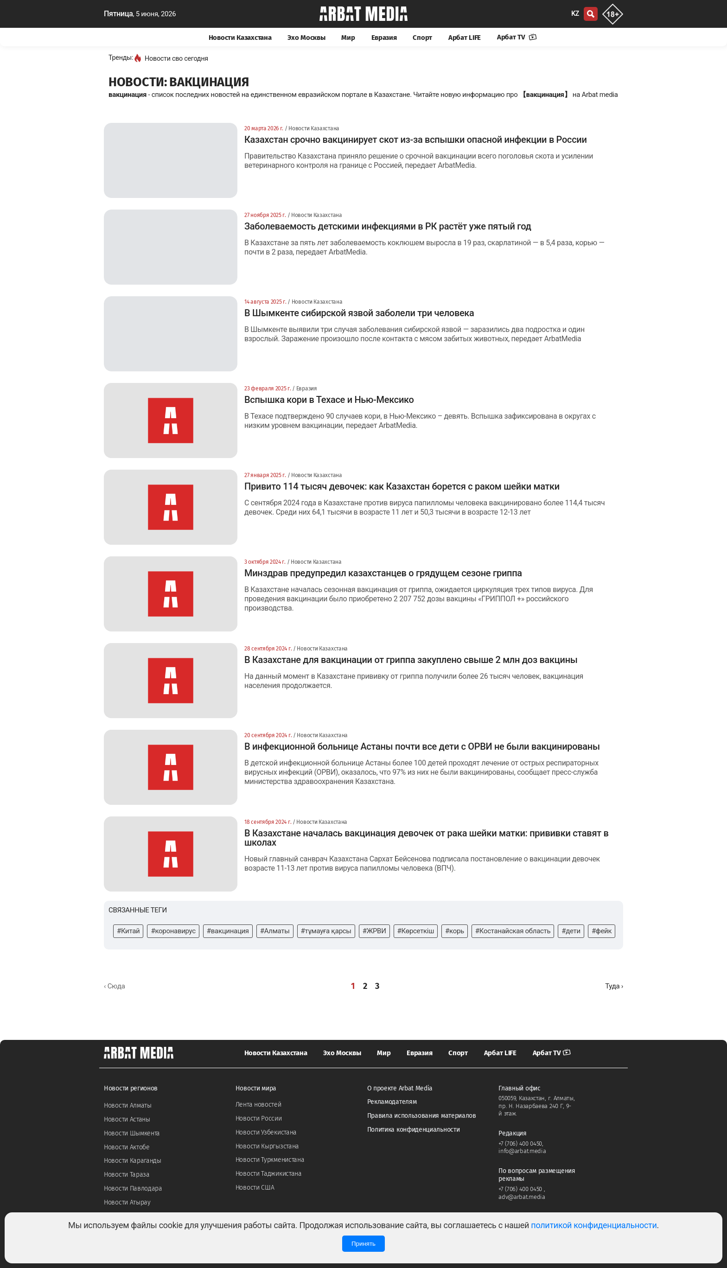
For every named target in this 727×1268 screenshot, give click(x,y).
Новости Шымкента (132, 1133)
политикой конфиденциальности (594, 1225)
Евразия (384, 37)
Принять (363, 1243)
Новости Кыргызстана (267, 1146)
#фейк (602, 931)
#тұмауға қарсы (326, 931)
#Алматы (275, 931)
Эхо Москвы (306, 37)
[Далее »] (614, 986)
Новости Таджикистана (269, 1174)
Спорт (422, 37)
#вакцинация (228, 931)
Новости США (255, 1188)
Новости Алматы (128, 1105)
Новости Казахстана (240, 37)
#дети (570, 931)
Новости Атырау (127, 1202)
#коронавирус (173, 931)
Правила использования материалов (421, 1116)
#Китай (128, 931)
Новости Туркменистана (270, 1160)
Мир (348, 37)
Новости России (259, 1118)
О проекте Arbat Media (400, 1088)
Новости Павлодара (133, 1188)
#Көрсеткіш (415, 931)
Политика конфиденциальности (413, 1130)
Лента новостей (258, 1105)
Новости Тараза (127, 1175)
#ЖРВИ (374, 931)
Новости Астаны (127, 1119)
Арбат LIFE (464, 37)
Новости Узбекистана (266, 1132)
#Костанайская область (512, 931)
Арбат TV (517, 37)
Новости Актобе (127, 1147)
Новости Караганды (132, 1161)
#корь (454, 931)
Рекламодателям (392, 1102)
